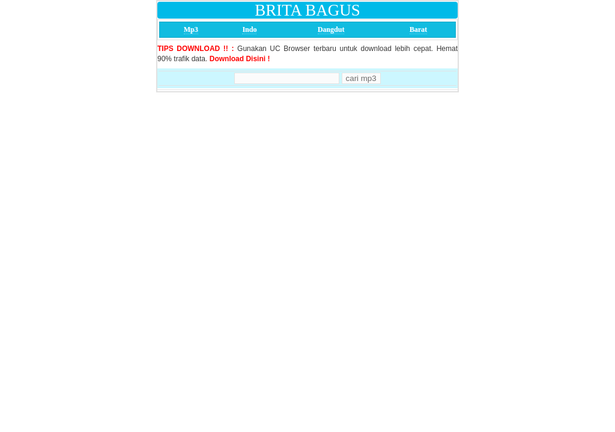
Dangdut (331, 29)
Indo (249, 29)
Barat (418, 29)
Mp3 (191, 29)
